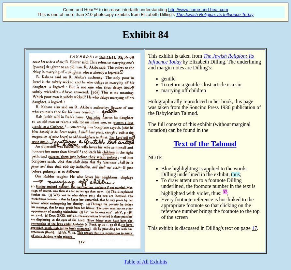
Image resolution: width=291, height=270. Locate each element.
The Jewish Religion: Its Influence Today (215, 14)
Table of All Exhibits (145, 261)
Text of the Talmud (204, 143)
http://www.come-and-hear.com (198, 9)
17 (254, 228)
